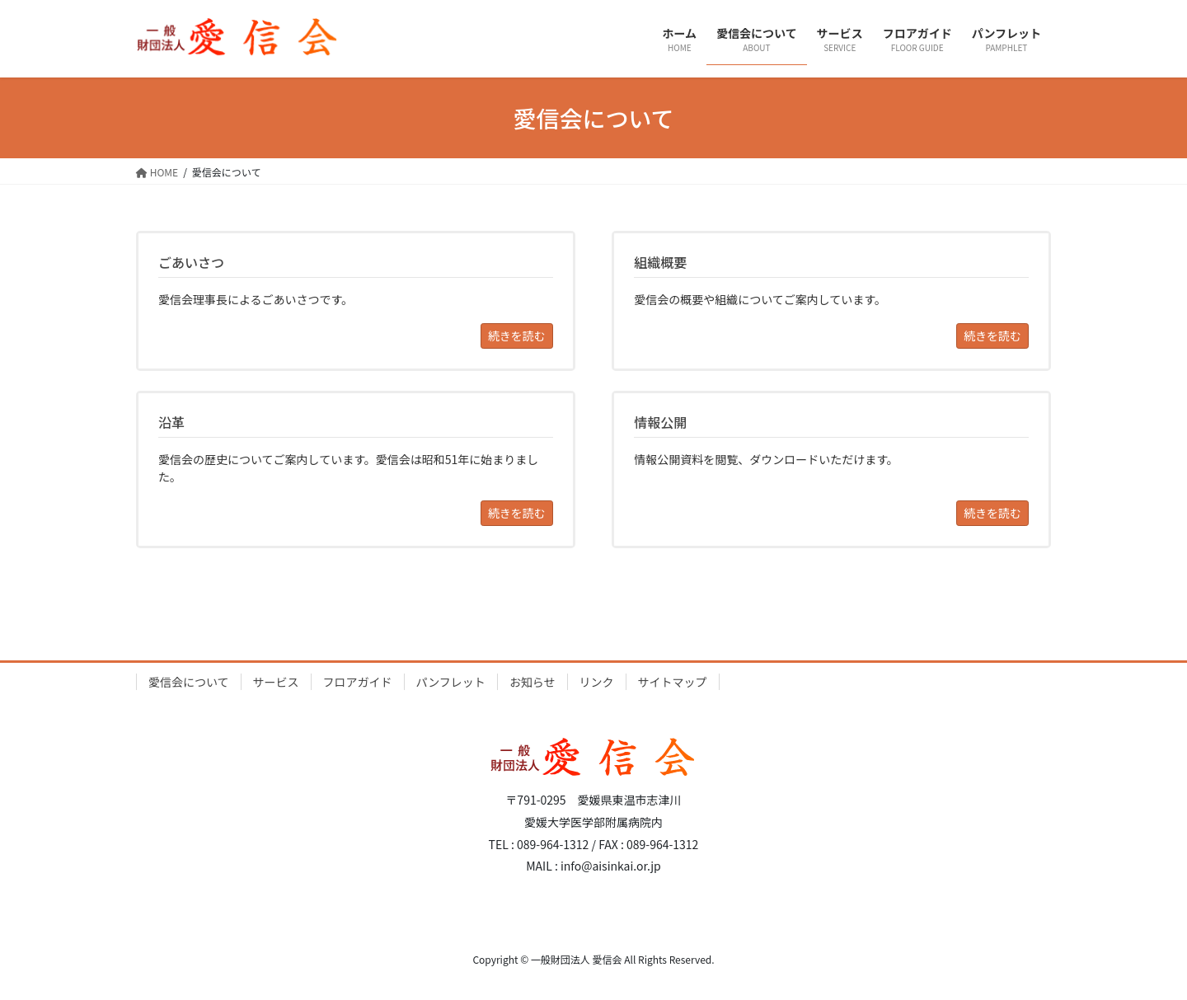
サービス (276, 682)
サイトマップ (672, 682)
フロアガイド (357, 682)
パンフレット (451, 682)
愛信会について (188, 682)
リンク (596, 682)
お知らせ (532, 682)
